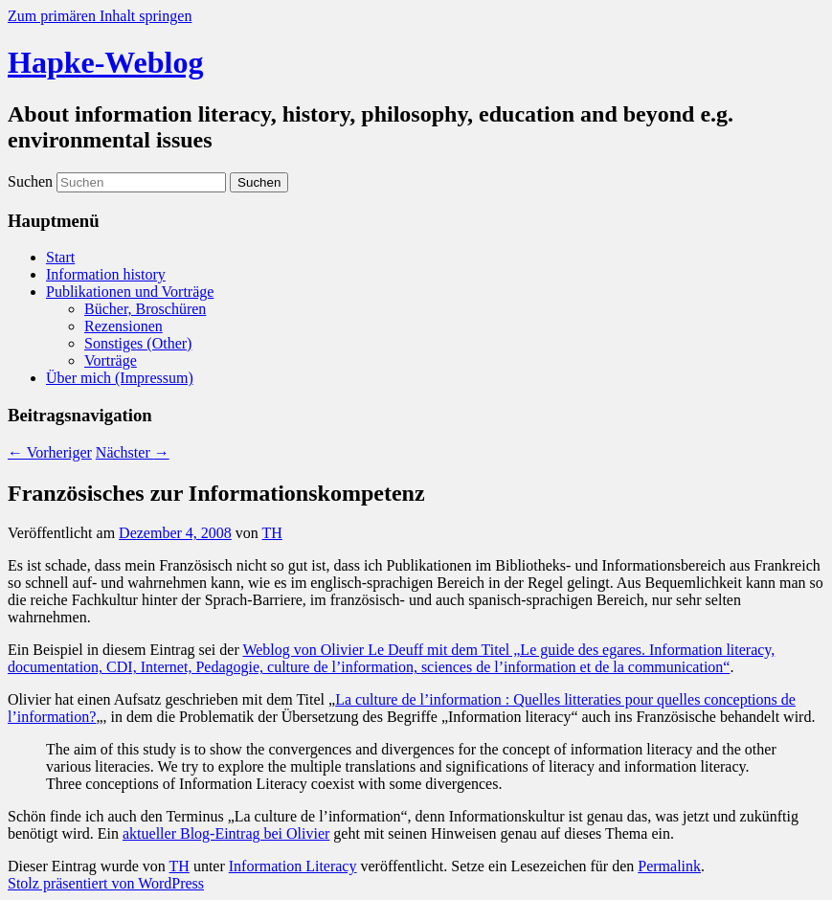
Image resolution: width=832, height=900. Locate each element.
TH (272, 533)
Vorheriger (50, 452)
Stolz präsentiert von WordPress (106, 883)
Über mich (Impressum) (119, 378)
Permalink (669, 866)
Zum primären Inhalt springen (99, 16)
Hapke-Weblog (105, 62)
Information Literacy (293, 866)
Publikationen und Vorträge (130, 291)
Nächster (132, 452)
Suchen (30, 181)
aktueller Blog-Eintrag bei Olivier (226, 833)
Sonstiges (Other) (137, 343)
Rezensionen (123, 326)
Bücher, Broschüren (145, 309)
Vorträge (110, 360)
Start (60, 257)
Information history (106, 274)
